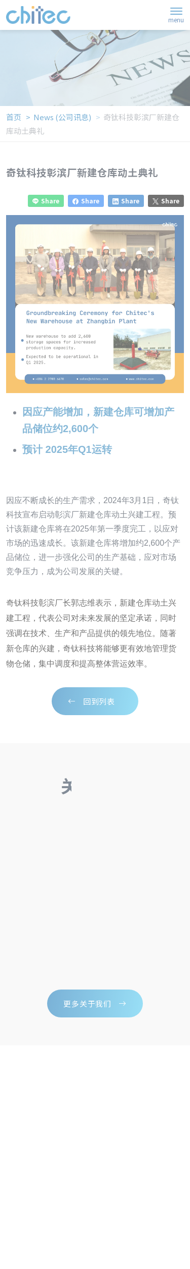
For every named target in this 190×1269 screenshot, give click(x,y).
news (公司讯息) (62, 117)
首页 (13, 117)
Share (45, 200)
